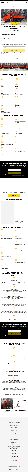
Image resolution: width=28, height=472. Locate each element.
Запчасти (14, 450)
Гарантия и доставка (14, 439)
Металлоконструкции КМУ (14, 435)
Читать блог (14, 397)
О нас (14, 437)
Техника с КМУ (9, 6)
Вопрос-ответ (14, 442)
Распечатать (4, 40)
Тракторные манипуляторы (14, 425)
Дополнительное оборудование (14, 433)
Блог (14, 440)
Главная (2, 6)
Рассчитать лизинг (5, 38)
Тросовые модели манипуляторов (14, 422)
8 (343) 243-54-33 (8, 2)
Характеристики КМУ (17, 59)
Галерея (2, 59)
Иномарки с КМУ (14, 431)
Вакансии (14, 453)
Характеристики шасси (9, 59)
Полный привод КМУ (14, 428)
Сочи (5, 6)
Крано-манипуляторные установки (14, 420)
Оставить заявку (14, 196)
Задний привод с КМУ (15, 6)
